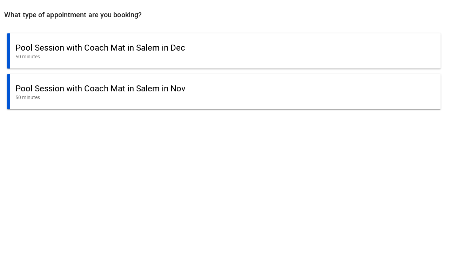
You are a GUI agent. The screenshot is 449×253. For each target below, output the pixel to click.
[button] (224, 51)
